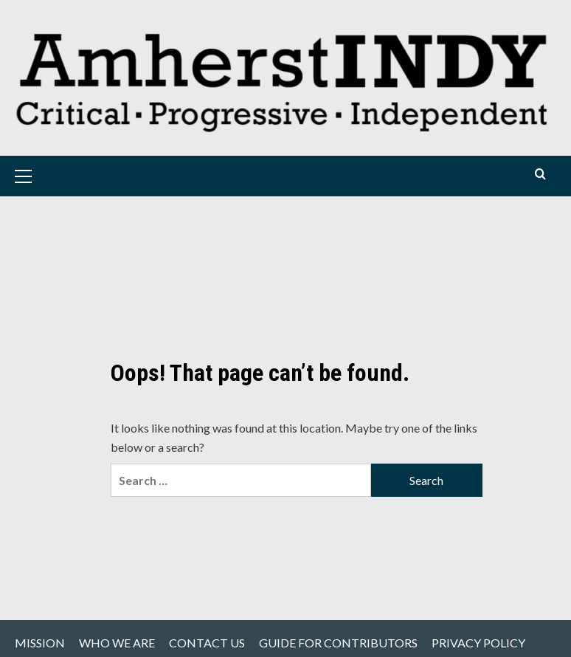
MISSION (40, 643)
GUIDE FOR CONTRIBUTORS (338, 643)
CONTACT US (207, 643)
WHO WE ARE (117, 643)
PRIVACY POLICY (478, 643)
